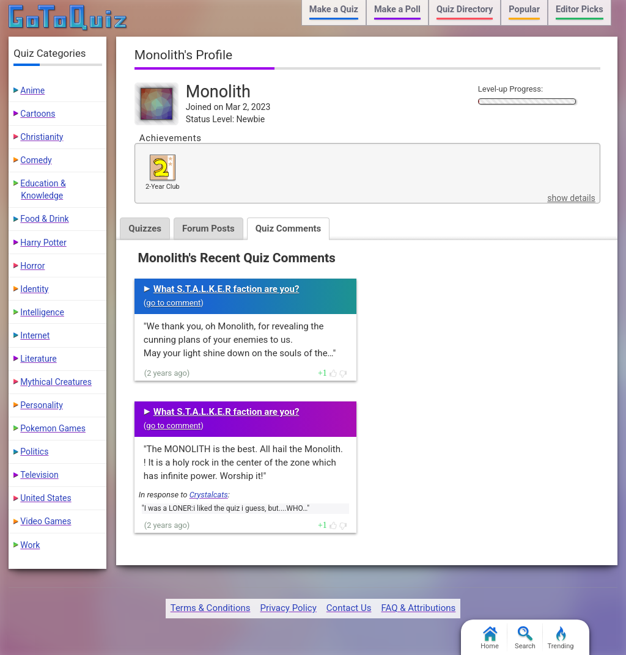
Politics (34, 451)
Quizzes (144, 228)
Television (39, 475)
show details (571, 198)
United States (45, 498)
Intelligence (42, 312)
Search (525, 638)
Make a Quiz (333, 9)
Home (490, 638)
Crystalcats (209, 494)
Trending (561, 638)
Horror (32, 266)
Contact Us (349, 607)
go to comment (173, 302)
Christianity (41, 137)
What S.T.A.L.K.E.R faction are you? (226, 289)
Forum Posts (208, 228)
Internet (35, 335)
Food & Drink (44, 219)
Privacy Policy (288, 607)
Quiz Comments (289, 228)
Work (30, 545)
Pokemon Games (53, 428)
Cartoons (37, 114)
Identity (34, 289)
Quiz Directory (464, 9)
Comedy (35, 160)
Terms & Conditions (211, 607)
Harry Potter (43, 242)
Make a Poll (397, 9)
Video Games (45, 521)
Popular (524, 9)
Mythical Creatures (56, 382)
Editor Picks (579, 9)
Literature (38, 359)
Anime (32, 90)
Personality (41, 405)
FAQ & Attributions (418, 607)
